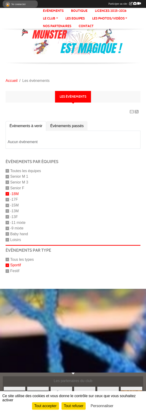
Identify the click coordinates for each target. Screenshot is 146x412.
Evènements (53, 11)
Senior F (17, 188)
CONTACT (86, 26)
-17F (14, 199)
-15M (14, 205)
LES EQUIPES (75, 18)
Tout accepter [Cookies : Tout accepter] (45, 406)
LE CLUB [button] (49, 18)
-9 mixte (16, 228)
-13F (14, 217)
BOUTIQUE (79, 11)
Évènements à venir (26, 126)
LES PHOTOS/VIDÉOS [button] (108, 18)
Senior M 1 (19, 176)
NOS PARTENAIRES (57, 26)
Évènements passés (67, 126)
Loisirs (15, 240)
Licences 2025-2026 (111, 11)
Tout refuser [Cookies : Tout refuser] (73, 406)
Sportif (15, 265)
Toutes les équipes (25, 171)
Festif (14, 271)
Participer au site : (124, 3)
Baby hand (19, 234)
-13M (14, 211)
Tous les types (22, 259)
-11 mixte (18, 222)
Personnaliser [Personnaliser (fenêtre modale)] (102, 406)
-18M (14, 194)
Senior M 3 (19, 182)
